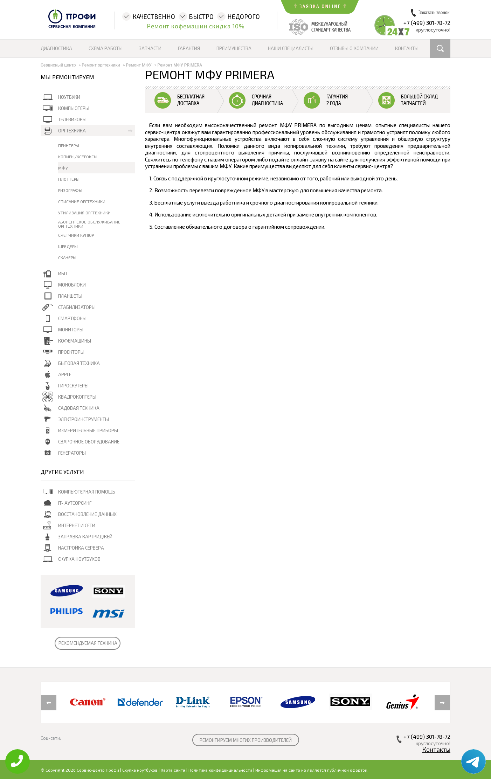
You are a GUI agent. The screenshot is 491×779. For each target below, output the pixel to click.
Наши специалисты (290, 48)
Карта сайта (173, 769)
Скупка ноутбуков (140, 769)
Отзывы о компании (354, 48)
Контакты (407, 48)
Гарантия (189, 48)
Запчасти (150, 48)
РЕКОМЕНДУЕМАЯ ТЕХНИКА (87, 643)
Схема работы (106, 48)
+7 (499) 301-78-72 (426, 22)
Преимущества (233, 48)
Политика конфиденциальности (220, 769)
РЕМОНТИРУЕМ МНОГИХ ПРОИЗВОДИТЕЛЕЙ (246, 740)
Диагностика (56, 48)
